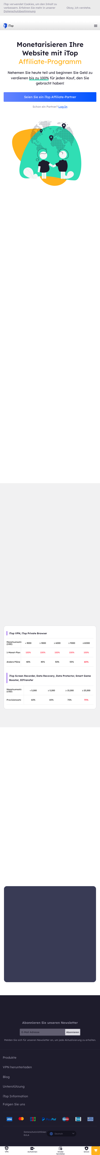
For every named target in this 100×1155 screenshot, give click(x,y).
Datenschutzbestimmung (20, 11)
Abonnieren (72, 1033)
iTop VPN (8, 25)
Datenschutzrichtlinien (35, 1133)
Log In (62, 107)
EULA (26, 1136)
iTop (50, 1009)
